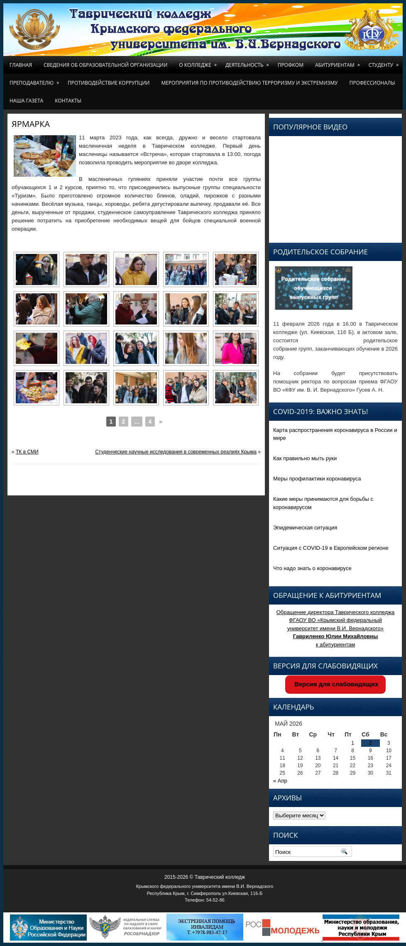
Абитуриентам (339, 62)
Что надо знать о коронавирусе (312, 568)
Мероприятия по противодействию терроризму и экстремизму (249, 82)
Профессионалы (372, 82)
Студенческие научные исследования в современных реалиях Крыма (176, 452)
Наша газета (26, 100)
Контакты (68, 100)
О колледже (199, 62)
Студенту (385, 62)
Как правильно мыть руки (305, 458)
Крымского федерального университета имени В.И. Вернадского (205, 886)
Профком (290, 64)
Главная (21, 64)
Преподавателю (36, 80)
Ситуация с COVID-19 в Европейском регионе (331, 548)
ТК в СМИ (27, 452)
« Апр (280, 781)
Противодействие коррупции (108, 82)
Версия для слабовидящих (336, 684)
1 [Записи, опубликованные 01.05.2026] (352, 743)
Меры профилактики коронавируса (317, 478)
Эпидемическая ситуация (305, 527)
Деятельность (248, 62)
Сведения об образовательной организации (105, 64)
